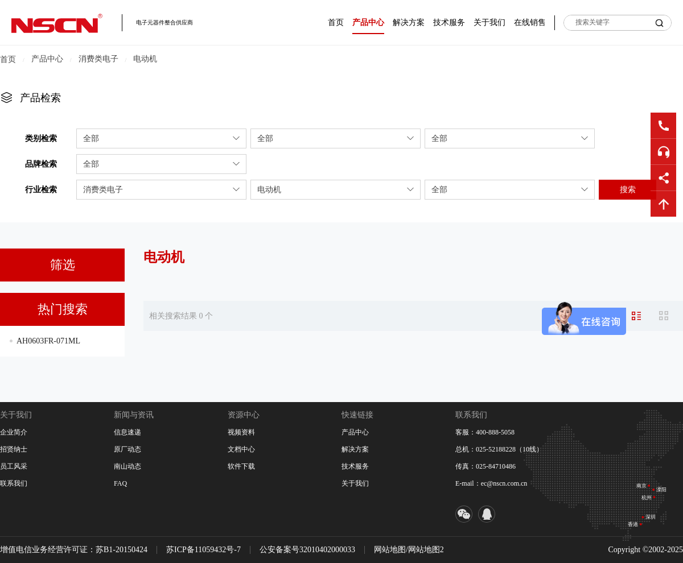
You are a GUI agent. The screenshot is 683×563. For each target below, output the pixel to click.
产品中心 (368, 22)
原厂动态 (127, 449)
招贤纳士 (13, 449)
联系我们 (13, 483)
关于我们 (489, 22)
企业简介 (13, 432)
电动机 (145, 59)
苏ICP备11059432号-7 (203, 549)
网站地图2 (426, 549)
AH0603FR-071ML (48, 341)
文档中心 (241, 449)
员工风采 (13, 466)
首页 (336, 22)
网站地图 (390, 549)
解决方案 (409, 22)
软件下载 (241, 466)
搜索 (628, 189)
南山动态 (127, 466)
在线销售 (530, 22)
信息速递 (127, 432)
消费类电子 (98, 59)
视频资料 (241, 432)
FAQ (120, 483)
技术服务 (449, 22)
